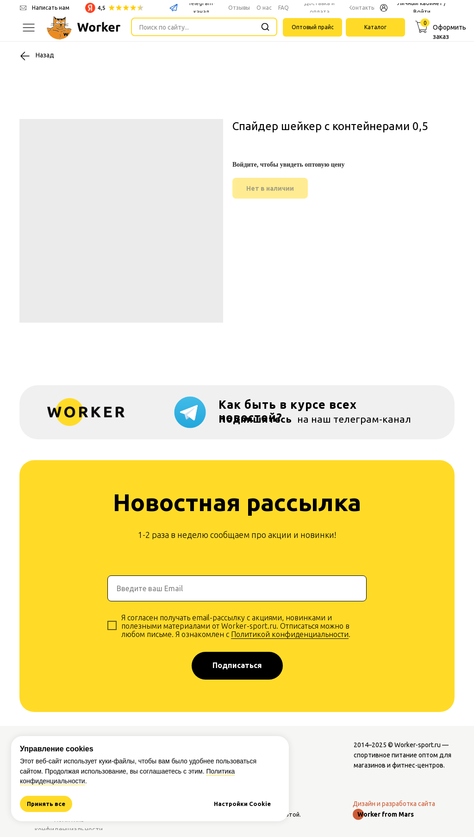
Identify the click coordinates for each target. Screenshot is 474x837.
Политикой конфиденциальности (290, 634)
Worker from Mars (385, 814)
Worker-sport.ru (417, 745)
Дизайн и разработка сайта (394, 803)
